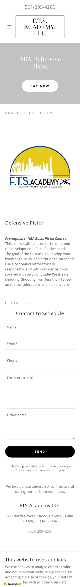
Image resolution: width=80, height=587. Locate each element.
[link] (40, 27)
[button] (10, 27)
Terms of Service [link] (47, 470)
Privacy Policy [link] (23, 470)
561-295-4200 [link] (40, 7)
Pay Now (40, 86)
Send (40, 451)
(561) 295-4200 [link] (40, 531)
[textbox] (40, 327)
